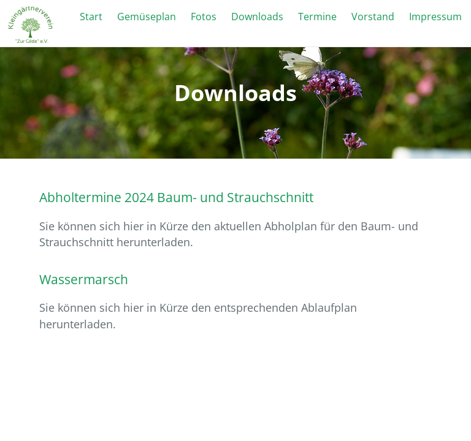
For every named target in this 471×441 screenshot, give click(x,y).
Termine (317, 16)
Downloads (257, 16)
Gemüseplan (146, 16)
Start (91, 16)
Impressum (435, 16)
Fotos (203, 16)
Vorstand (372, 16)
